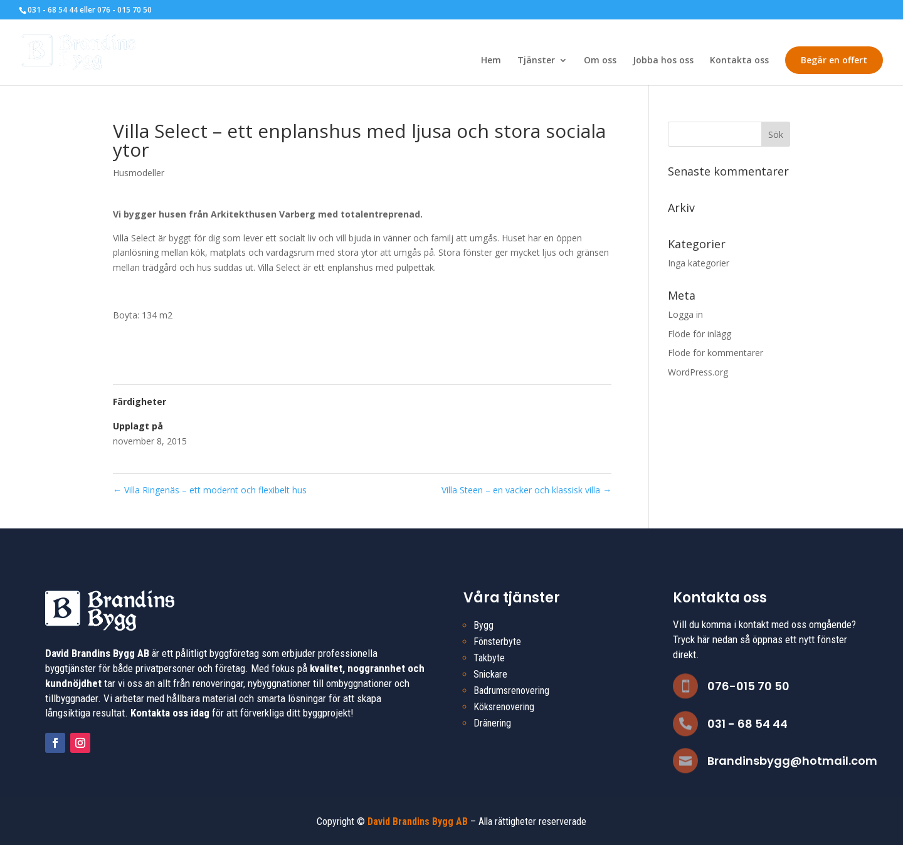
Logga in (685, 314)
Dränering (492, 723)
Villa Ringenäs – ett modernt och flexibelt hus (210, 490)
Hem (491, 61)
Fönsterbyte (497, 642)
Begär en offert (834, 60)
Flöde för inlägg (699, 334)
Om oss (600, 61)
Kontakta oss (739, 61)
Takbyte (489, 658)
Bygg (483, 625)
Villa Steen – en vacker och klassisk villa (526, 490)
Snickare (490, 674)
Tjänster (536, 61)
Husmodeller (138, 173)
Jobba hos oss (663, 61)
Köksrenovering (503, 707)
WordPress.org (698, 372)
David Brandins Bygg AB (417, 821)
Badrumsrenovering (511, 690)
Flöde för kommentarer (715, 353)
